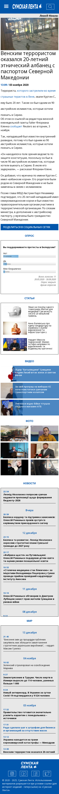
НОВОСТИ (29, 483)
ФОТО (29, 421)
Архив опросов (48, 285)
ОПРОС (29, 236)
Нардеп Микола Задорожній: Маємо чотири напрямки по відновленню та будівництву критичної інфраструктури (40, 345)
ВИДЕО (29, 361)
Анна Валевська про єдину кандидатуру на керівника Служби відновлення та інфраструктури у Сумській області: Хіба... (40, 329)
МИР (29, 621)
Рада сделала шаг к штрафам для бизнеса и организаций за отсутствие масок (29, 729)
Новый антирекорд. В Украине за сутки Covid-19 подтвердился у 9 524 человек (27, 694)
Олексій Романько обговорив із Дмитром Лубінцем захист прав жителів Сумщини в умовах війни (28, 598)
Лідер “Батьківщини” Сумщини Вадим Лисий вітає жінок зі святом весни (35, 372)
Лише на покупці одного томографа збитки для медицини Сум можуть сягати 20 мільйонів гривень (41, 311)
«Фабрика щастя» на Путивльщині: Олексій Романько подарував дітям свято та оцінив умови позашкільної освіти (28, 558)
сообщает (16, 126)
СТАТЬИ (29, 298)
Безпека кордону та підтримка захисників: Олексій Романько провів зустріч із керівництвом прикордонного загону (29, 520)
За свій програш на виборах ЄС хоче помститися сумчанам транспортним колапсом (33, 389)
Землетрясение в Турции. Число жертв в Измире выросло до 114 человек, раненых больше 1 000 (28, 680)
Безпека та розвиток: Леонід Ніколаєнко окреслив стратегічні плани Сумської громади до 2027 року (27, 542)
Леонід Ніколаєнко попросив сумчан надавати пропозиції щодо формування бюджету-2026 (27, 497)
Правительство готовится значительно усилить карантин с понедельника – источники (27, 715)
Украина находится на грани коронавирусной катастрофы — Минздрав (29, 741)
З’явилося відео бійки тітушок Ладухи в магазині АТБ (32, 405)
